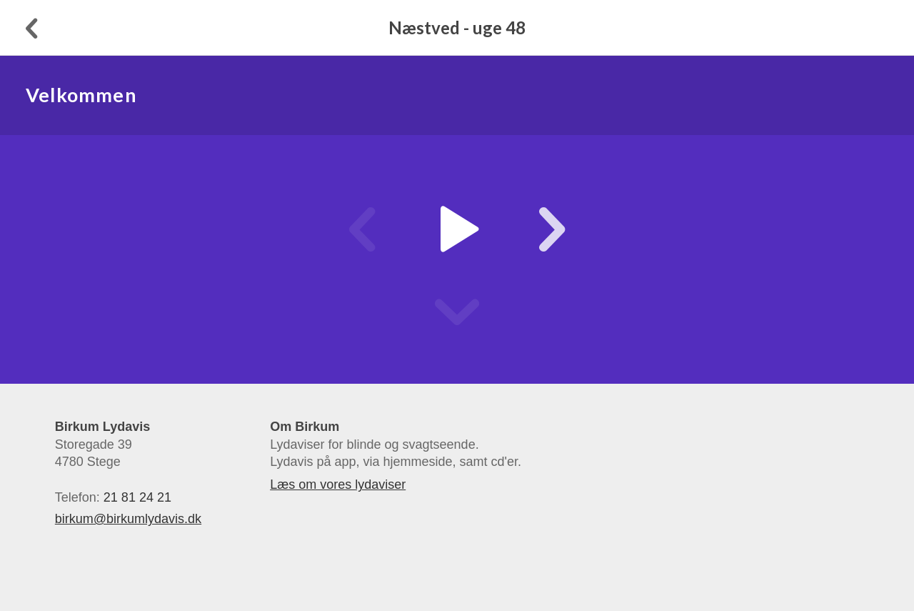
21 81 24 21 (137, 497)
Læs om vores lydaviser (338, 484)
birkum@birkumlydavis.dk (128, 519)
